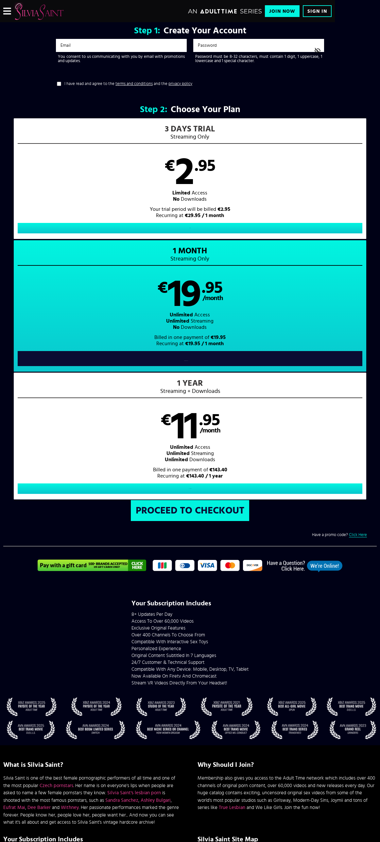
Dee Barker (39, 558)
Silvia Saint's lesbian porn (134, 544)
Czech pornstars (56, 536)
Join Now (282, 11)
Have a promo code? (339, 286)
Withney (70, 558)
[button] (97, 184)
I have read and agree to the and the (128, 84)
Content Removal (190, 793)
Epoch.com (83, 788)
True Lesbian (232, 558)
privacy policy (180, 84)
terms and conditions (134, 84)
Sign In (317, 11)
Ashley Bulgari (156, 551)
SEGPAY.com (252, 788)
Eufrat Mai (14, 558)
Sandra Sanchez (121, 551)
